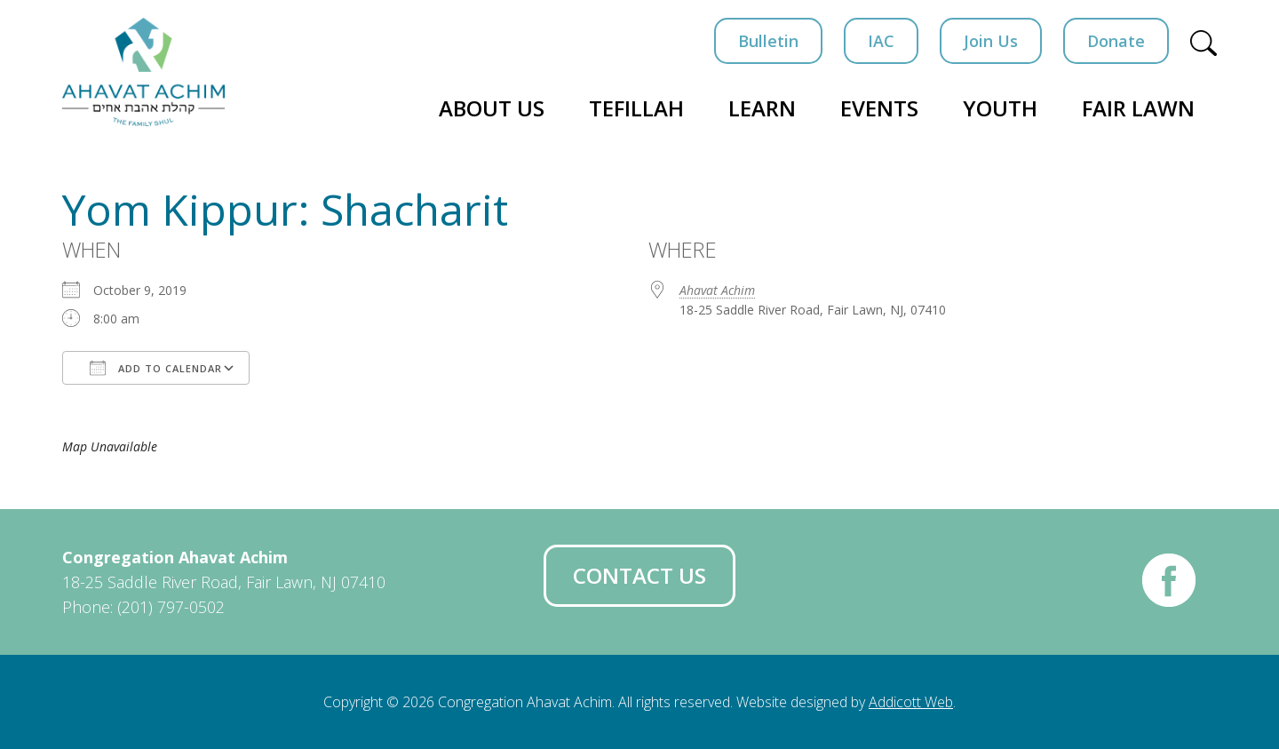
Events (879, 108)
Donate (1116, 41)
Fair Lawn (1138, 108)
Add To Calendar (156, 368)
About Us (491, 108)
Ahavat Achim (717, 290)
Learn (762, 108)
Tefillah (636, 108)
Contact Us (639, 575)
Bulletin (768, 41)
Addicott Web (911, 702)
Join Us (991, 41)
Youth (1000, 108)
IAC (881, 41)
